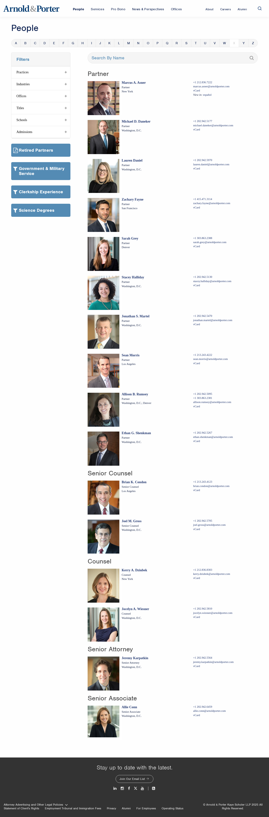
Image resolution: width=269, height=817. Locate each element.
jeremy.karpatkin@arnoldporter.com (213, 661)
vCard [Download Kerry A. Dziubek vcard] (196, 578)
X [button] (234, 43)
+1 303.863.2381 (202, 397)
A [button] (16, 43)
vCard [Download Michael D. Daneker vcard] (196, 129)
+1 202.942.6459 (202, 706)
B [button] (25, 43)
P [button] (158, 43)
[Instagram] (122, 788)
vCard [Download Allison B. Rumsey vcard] (196, 406)
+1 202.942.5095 (202, 393)
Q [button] (167, 43)
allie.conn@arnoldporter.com (209, 710)
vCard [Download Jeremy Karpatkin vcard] (196, 666)
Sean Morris (130, 355)
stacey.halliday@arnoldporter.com (212, 281)
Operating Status (172, 808)
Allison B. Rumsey (135, 394)
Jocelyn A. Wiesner (135, 609)
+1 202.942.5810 (202, 608)
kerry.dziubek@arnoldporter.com (211, 573)
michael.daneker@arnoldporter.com (213, 125)
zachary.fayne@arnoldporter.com (211, 203)
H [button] (82, 43)
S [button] (186, 43)
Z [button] (253, 43)
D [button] (45, 43)
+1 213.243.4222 (202, 354)
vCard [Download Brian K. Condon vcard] (196, 490)
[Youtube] (142, 788)
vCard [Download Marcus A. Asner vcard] (196, 90)
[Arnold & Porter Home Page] (31, 8)
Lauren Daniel (132, 160)
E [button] (54, 43)
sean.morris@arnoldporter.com (210, 358)
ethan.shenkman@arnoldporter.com (213, 436)
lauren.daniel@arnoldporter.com (211, 164)
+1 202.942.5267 (202, 432)
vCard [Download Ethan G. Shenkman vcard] (196, 441)
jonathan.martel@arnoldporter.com (212, 320)
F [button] (63, 43)
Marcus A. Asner (134, 83)
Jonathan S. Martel (135, 316)
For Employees (146, 808)
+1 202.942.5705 (202, 520)
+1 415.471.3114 (202, 199)
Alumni (126, 808)
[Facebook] (129, 788)
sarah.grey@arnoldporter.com (209, 242)
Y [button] (244, 43)
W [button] (224, 43)
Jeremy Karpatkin (135, 658)
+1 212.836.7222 (202, 82)
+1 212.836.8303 (202, 569)
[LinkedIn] (115, 788)
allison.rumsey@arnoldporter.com (212, 402)
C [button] (35, 43)
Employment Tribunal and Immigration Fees (73, 808)
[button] (40, 72)
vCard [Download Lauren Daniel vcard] (196, 168)
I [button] (91, 43)
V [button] (215, 43)
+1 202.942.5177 (202, 121)
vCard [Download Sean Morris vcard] (196, 363)
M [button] (128, 43)
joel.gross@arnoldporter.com (209, 524)
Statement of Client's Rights (21, 808)
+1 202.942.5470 (202, 315)
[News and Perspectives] (152, 788)
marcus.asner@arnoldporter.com (211, 86)
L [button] (119, 43)
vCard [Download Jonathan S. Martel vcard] (196, 324)
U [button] (205, 43)
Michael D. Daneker (136, 121)
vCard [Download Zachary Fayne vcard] (196, 207)
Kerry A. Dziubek (134, 570)
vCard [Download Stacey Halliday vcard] (196, 285)
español (207, 94)
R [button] (177, 43)
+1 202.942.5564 (202, 657)
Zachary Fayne (132, 199)
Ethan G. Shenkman (136, 433)
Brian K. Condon (134, 482)
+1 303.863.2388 (202, 238)
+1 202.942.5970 (202, 160)
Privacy (111, 808)
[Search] (259, 8)
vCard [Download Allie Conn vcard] (196, 715)
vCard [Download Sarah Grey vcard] (196, 246)
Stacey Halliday (133, 277)
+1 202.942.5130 (202, 276)
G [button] (73, 43)
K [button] (109, 43)
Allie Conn (129, 707)
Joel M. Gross (131, 521)
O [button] (148, 43)
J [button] (100, 43)
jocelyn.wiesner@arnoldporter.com (212, 612)
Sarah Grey (130, 238)
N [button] (138, 43)
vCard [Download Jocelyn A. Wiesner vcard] (196, 617)
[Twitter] (135, 788)
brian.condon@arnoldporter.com (211, 486)
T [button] (196, 43)
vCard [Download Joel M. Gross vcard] (196, 529)
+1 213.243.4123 (202, 481)
